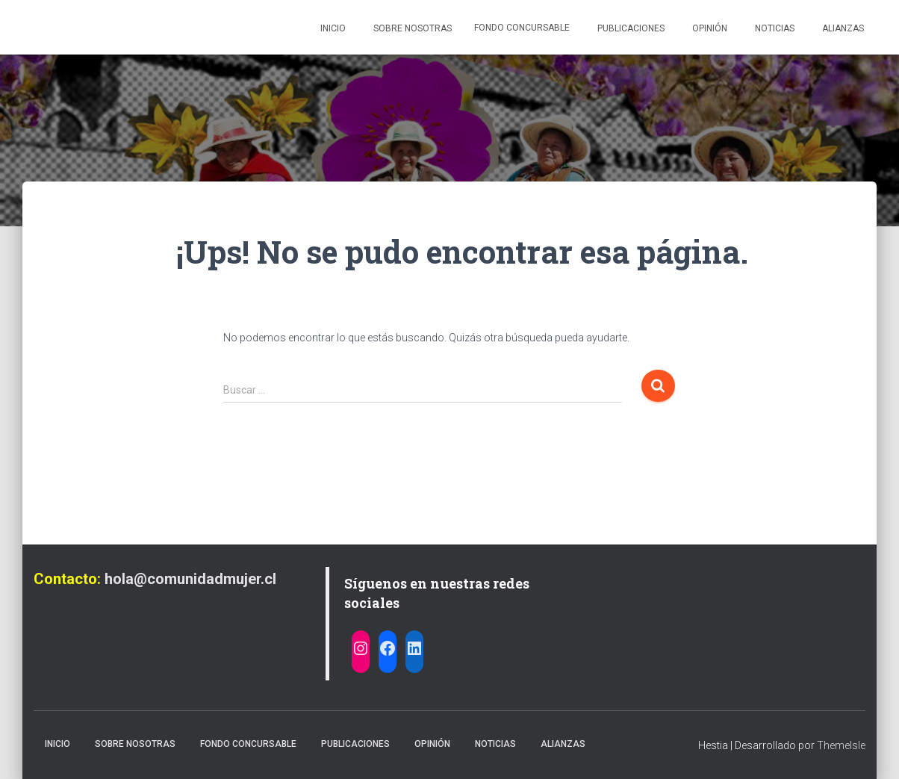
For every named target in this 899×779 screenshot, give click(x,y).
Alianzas (842, 28)
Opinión (708, 28)
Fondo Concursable (522, 27)
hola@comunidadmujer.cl (190, 579)
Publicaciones (630, 28)
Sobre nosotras (411, 28)
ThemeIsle (841, 745)
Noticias (773, 28)
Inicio (332, 28)
